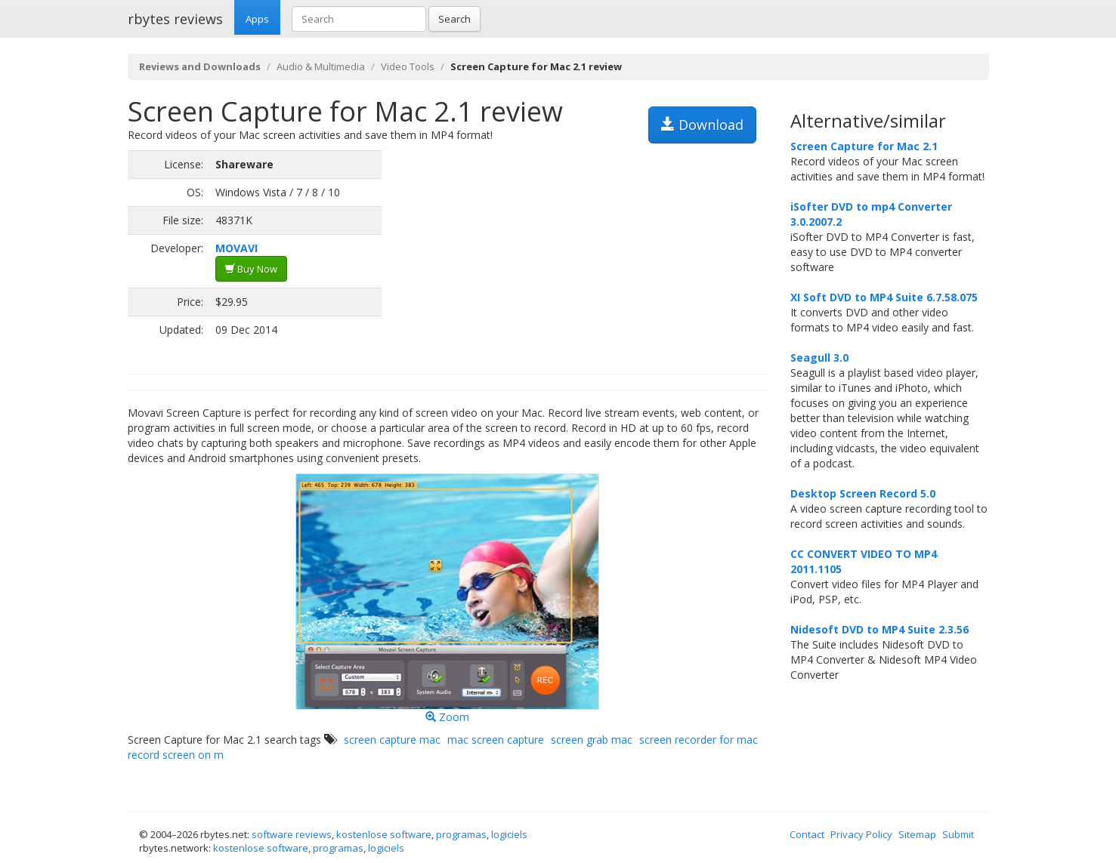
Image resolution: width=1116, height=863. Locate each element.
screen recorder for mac (698, 739)
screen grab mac (591, 739)
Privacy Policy (861, 834)
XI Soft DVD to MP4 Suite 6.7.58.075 (884, 297)
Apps (257, 19)
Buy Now (251, 269)
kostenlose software (383, 834)
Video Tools (407, 66)
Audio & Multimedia (321, 66)
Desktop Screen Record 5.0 (862, 493)
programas (461, 834)
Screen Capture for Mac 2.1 (864, 146)
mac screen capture (495, 739)
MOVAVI (236, 248)
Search (454, 19)
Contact (807, 834)
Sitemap (917, 834)
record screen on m (176, 754)
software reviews (292, 834)
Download (702, 125)
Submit (958, 834)
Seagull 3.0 (819, 357)
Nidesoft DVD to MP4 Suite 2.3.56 (879, 629)
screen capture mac (392, 739)
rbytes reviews (175, 19)
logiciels (509, 834)
